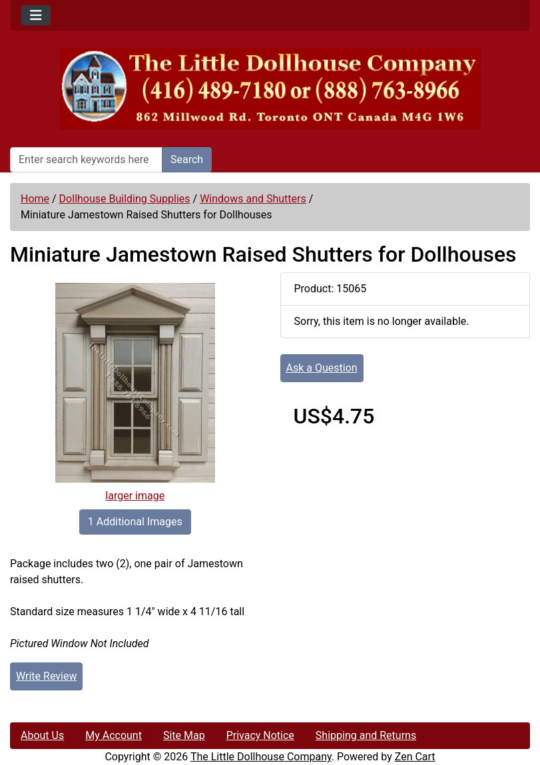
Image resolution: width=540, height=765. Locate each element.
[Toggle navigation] (36, 15)
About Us (42, 735)
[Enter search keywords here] (86, 159)
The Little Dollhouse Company (261, 756)
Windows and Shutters (253, 198)
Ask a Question (322, 368)
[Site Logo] (270, 89)
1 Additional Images (135, 521)
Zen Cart (415, 756)
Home (35, 198)
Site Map (184, 735)
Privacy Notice (260, 735)
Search (186, 159)
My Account (113, 735)
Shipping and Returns (366, 735)
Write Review (46, 676)
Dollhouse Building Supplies (124, 198)
